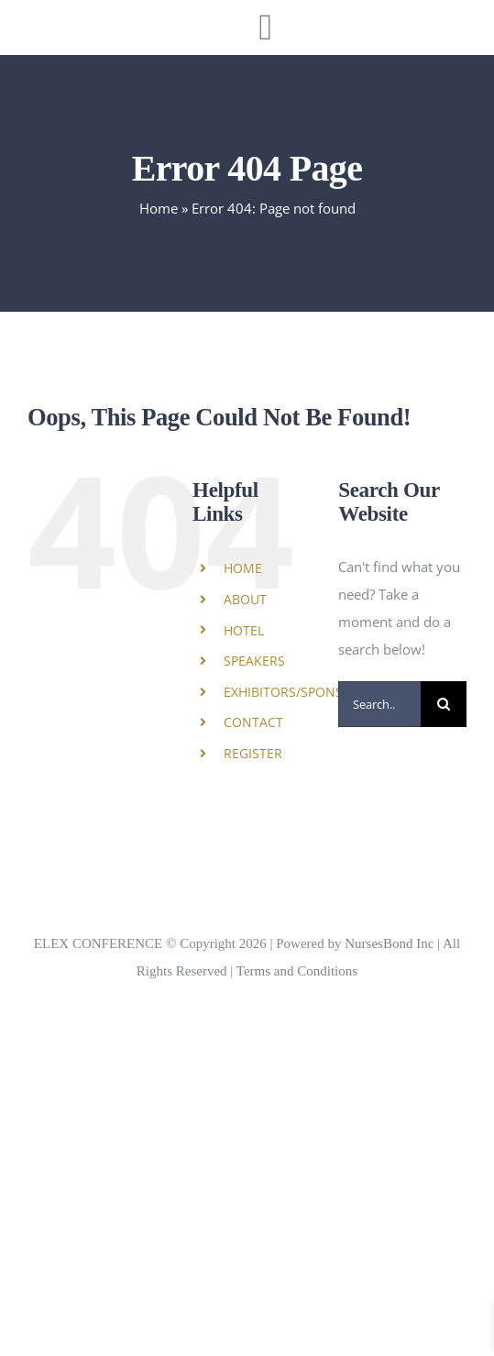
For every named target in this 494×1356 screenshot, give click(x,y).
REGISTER (253, 753)
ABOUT (245, 599)
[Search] (444, 704)
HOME (243, 568)
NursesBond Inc (389, 943)
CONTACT (253, 722)
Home (158, 208)
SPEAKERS (254, 660)
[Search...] (379, 704)
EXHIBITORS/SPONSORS (296, 691)
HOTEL (244, 630)
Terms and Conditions (296, 971)
